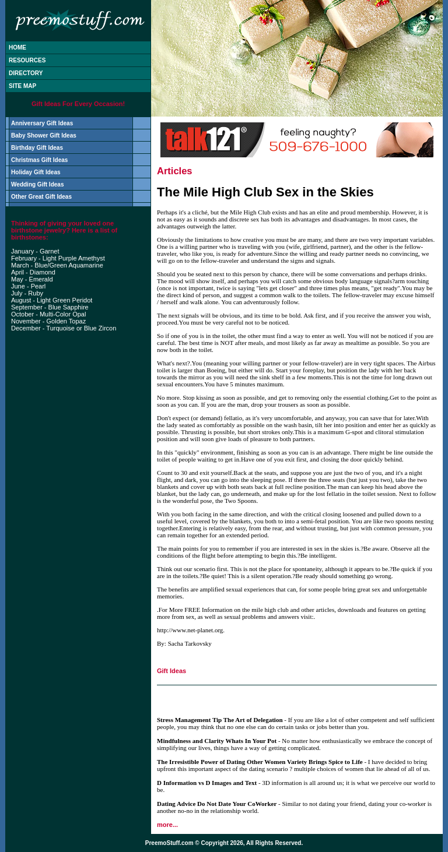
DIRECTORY (26, 73)
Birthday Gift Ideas (37, 148)
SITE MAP (22, 86)
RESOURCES (27, 60)
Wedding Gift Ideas (37, 184)
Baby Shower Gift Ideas (43, 135)
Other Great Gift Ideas (41, 196)
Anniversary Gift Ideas (42, 123)
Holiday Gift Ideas (35, 172)
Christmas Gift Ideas (39, 160)
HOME (17, 47)
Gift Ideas (171, 670)
